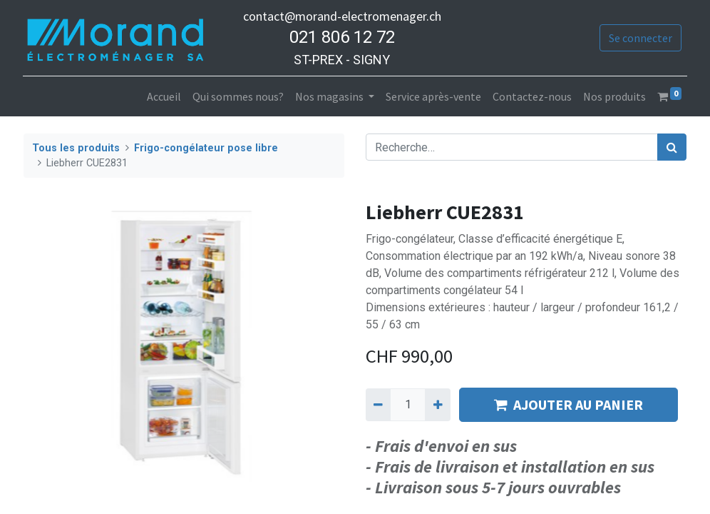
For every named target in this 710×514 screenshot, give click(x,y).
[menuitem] (163, 96)
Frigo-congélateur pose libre (206, 148)
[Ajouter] (437, 404)
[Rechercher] (671, 147)
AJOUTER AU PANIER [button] (568, 404)
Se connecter (640, 38)
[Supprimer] (378, 404)
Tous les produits (76, 148)
